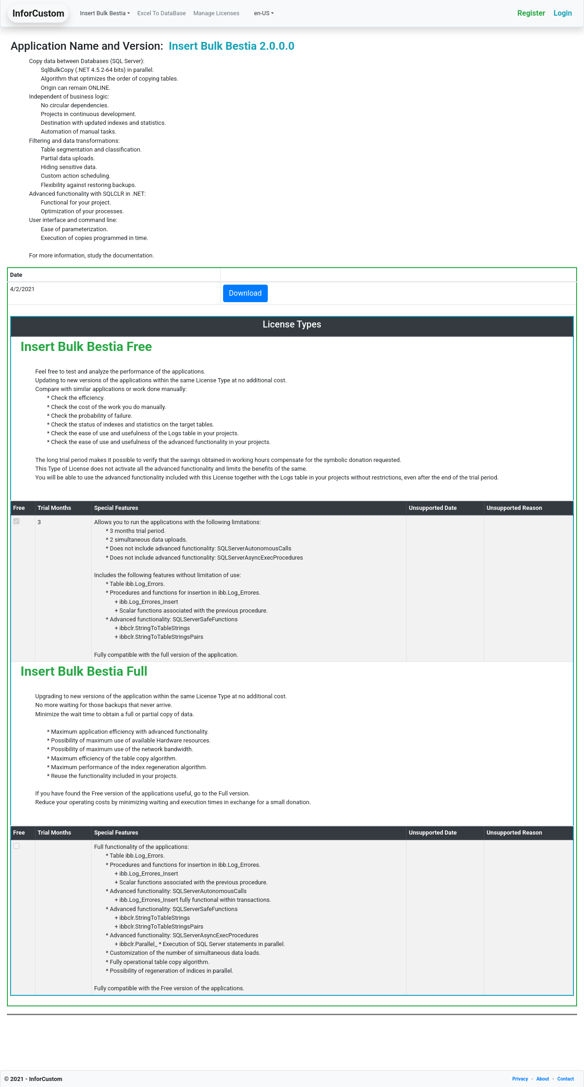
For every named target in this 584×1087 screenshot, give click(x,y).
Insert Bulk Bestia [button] (102, 13)
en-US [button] (258, 13)
